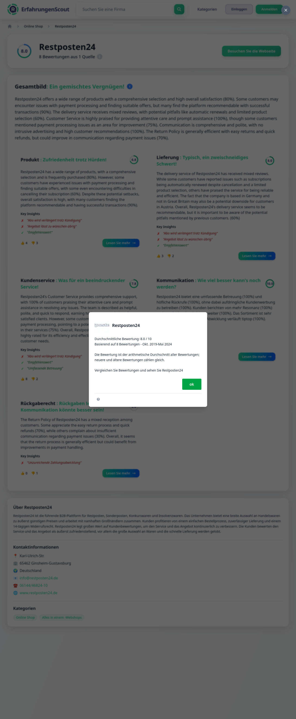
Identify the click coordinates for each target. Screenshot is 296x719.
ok (192, 384)
